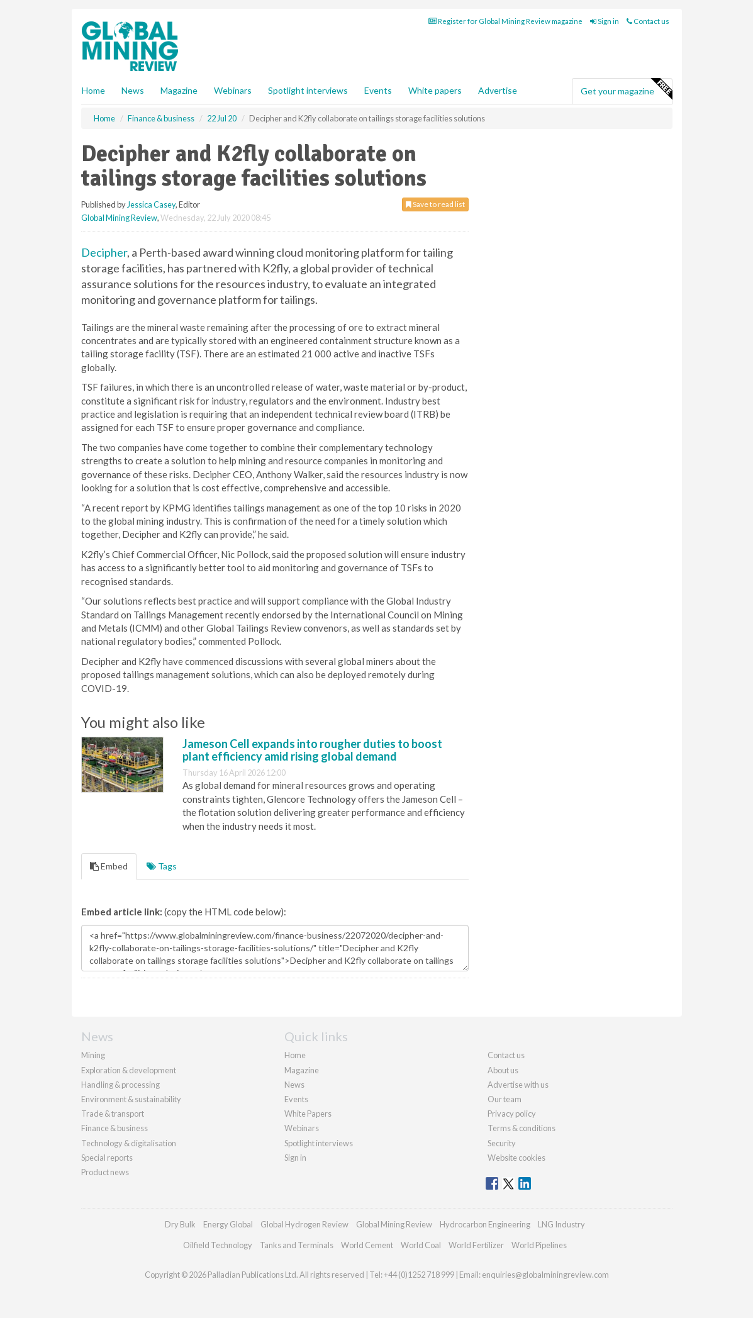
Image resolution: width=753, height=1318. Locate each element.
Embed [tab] (109, 866)
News (294, 1085)
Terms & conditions (521, 1128)
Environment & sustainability (131, 1099)
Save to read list (435, 204)
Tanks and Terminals (296, 1245)
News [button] (132, 90)
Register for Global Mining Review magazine (505, 21)
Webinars (233, 90)
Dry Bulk (180, 1224)
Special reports (107, 1158)
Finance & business (114, 1128)
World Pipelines (539, 1245)
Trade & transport (112, 1114)
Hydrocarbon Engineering (485, 1224)
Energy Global (228, 1224)
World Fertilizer (476, 1245)
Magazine (179, 90)
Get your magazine (626, 89)
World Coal (421, 1245)
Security (502, 1143)
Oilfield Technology (217, 1245)
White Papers (308, 1114)
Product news (105, 1172)
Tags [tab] (162, 866)
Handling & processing (120, 1085)
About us (503, 1070)
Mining (93, 1055)
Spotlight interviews (308, 90)
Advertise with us (518, 1085)
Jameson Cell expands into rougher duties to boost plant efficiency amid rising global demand (312, 750)
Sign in (604, 21)
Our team (505, 1099)
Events (378, 90)
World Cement (367, 1245)
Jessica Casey (151, 204)
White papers (435, 90)
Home (93, 90)
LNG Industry (561, 1224)
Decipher (104, 252)
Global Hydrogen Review (304, 1224)
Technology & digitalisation (128, 1143)
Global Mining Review (119, 218)
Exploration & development (128, 1070)
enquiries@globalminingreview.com (545, 1275)
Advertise (497, 90)
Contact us (648, 21)
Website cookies (516, 1158)
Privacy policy (512, 1114)
